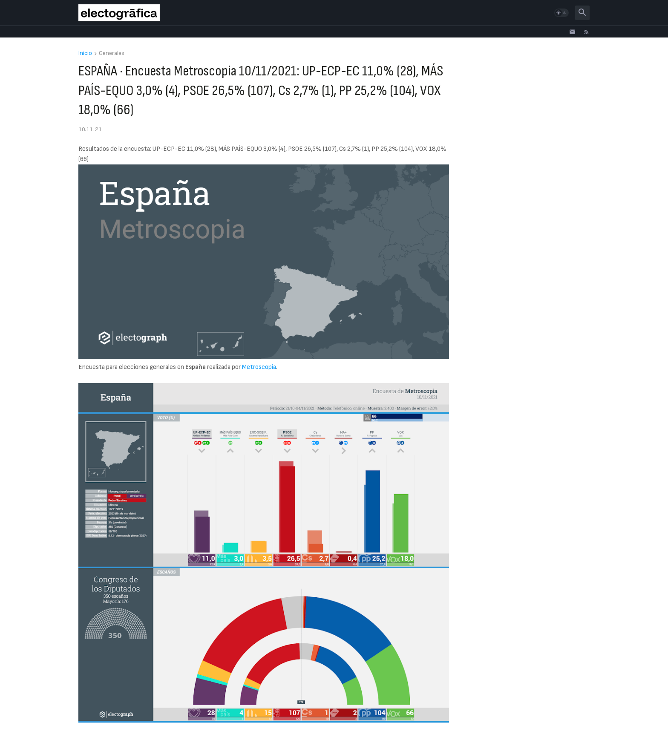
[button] (561, 13)
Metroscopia (259, 367)
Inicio (85, 53)
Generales (111, 53)
